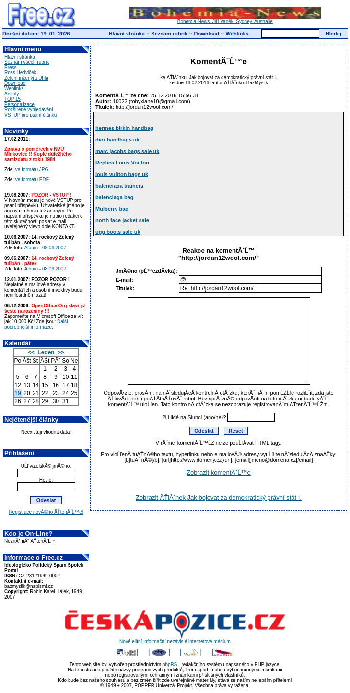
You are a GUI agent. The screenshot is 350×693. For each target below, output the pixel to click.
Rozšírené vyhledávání (28, 109)
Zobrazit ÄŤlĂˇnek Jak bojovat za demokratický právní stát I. (219, 497)
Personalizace (19, 104)
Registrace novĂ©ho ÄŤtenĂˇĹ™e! (46, 512)
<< (31, 352)
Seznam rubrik (169, 33)
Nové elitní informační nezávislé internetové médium (175, 639)
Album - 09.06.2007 (45, 247)
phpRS (170, 664)
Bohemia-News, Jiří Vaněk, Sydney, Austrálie (225, 19)
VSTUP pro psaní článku (30, 114)
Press (10, 67)
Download (207, 33)
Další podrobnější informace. (36, 324)
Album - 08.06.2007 (45, 268)
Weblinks (237, 33)
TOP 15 (12, 99)
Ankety (11, 93)
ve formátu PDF (32, 179)
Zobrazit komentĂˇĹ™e (219, 472)
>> (61, 352)
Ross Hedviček (20, 72)
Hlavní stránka (127, 33)
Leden (45, 352)
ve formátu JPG (31, 169)
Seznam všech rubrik (26, 62)
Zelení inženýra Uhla (26, 78)
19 (17, 393)
